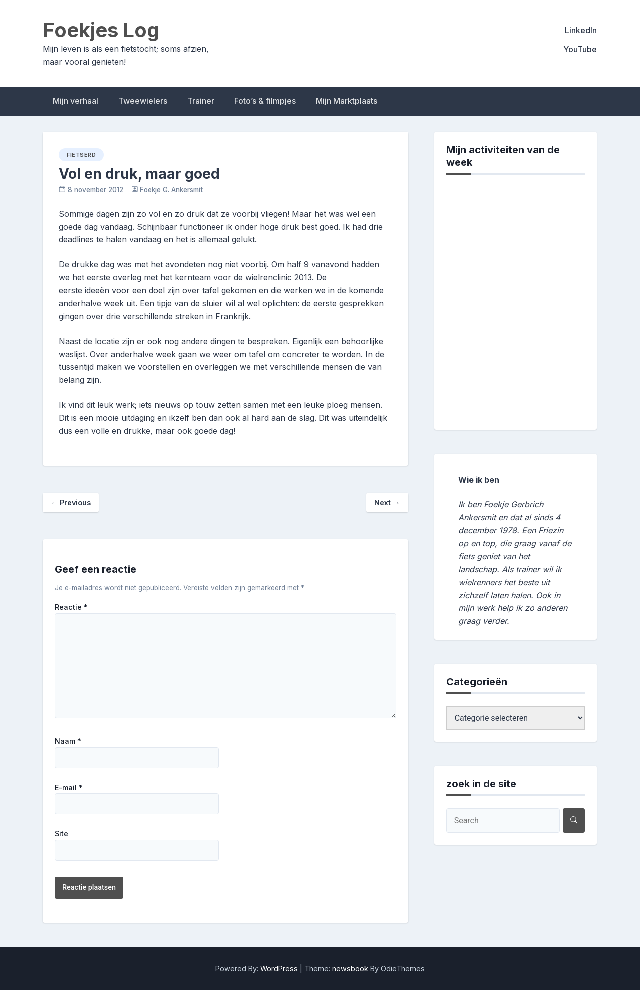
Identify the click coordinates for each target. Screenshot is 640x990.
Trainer (201, 101)
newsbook (350, 968)
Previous (71, 502)
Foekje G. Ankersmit (171, 190)
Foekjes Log (101, 30)
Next (387, 502)
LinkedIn (581, 30)
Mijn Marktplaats (347, 101)
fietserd (81, 154)
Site (61, 833)
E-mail (69, 787)
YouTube (580, 49)
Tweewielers (143, 101)
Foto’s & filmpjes (265, 101)
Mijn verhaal (75, 101)
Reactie (71, 607)
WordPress (279, 968)
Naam (68, 741)
